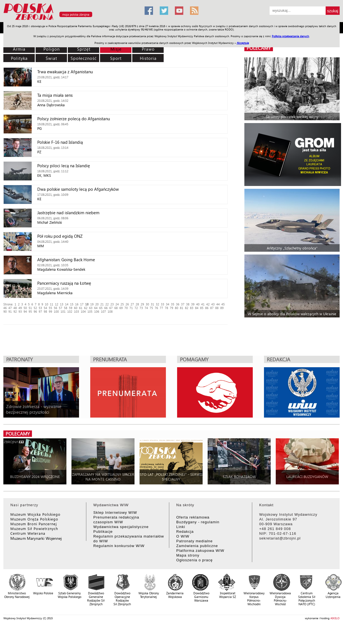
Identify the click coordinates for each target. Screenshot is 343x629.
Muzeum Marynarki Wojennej (36, 538)
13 (61, 304)
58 (65, 308)
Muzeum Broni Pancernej (33, 523)
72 (136, 308)
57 (60, 308)
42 (208, 304)
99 (50, 311)
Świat (51, 58)
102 (69, 311)
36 (177, 304)
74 (146, 308)
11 (51, 304)
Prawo (148, 49)
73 (141, 308)
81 (181, 308)
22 (107, 304)
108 (110, 311)
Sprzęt (84, 49)
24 (117, 304)
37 (182, 304)
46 (5, 308)
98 (45, 311)
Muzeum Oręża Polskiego (34, 519)
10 (46, 304)
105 (89, 311)
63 (90, 308)
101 (63, 311)
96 (35, 311)
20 (97, 304)
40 (198, 304)
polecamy (259, 48)
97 (40, 311)
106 (96, 311)
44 (218, 304)
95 (30, 311)
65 (101, 308)
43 (213, 304)
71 (131, 308)
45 (223, 304)
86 (206, 308)
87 (212, 308)
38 (187, 304)
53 (40, 308)
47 (10, 308)
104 (83, 311)
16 (76, 304)
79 (171, 308)
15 (71, 304)
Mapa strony (188, 555)
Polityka (19, 58)
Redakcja (185, 531)
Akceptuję (243, 42)
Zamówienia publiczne (197, 546)
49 (20, 308)
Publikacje (103, 531)
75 (151, 308)
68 (116, 308)
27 (132, 304)
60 (75, 308)
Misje (116, 49)
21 (102, 304)
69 (121, 308)
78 (166, 308)
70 (126, 308)
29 (142, 304)
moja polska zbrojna (75, 14)
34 (167, 304)
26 (127, 304)
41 (203, 304)
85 (201, 308)
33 (162, 304)
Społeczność (84, 58)
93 (20, 311)
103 (76, 311)
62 (85, 308)
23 (112, 304)
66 (106, 308)
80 (176, 308)
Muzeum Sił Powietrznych (34, 528)
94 (25, 311)
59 (70, 308)
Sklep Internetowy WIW (115, 512)
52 (35, 308)
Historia (148, 58)
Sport (116, 58)
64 (96, 308)
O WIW (182, 536)
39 (192, 304)
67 (111, 308)
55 (50, 308)
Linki (180, 527)
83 (191, 308)
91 (10, 311)
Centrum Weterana (27, 533)
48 (15, 308)
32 (157, 304)
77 (161, 308)
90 (5, 311)
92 (15, 311)
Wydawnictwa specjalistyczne (121, 527)
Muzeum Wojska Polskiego (35, 514)
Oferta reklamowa (193, 517)
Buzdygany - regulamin (197, 522)
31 (152, 304)
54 (45, 308)
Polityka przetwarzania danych (290, 36)
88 (217, 308)
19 (92, 304)
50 (25, 308)
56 (55, 308)
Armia (19, 49)
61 (80, 308)
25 (122, 304)
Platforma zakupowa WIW (200, 550)
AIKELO (335, 618)
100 (56, 311)
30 (147, 304)
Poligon (51, 49)
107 (103, 311)
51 (30, 308)
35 (172, 304)
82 (186, 308)
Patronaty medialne (194, 541)
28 (137, 304)
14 (66, 304)
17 (82, 304)
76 (156, 308)
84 (196, 308)
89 (222, 308)
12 (56, 304)
